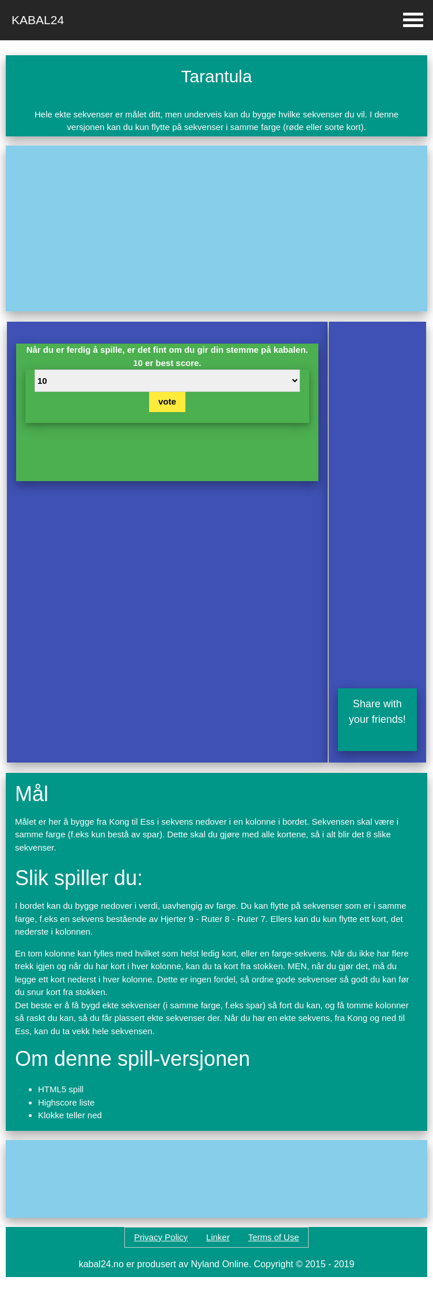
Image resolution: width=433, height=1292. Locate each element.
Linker (218, 1237)
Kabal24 (38, 19)
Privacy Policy (161, 1237)
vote (167, 401)
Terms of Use (273, 1237)
